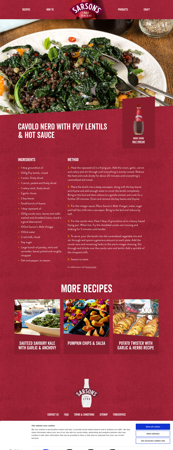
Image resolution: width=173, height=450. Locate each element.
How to (50, 9)
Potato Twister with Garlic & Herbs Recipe (135, 345)
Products (123, 9)
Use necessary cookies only (153, 435)
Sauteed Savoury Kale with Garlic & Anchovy (37, 345)
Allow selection (152, 428)
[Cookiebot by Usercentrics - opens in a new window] (15, 445)
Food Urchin (91, 267)
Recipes (26, 9)
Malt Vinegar (138, 141)
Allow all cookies (153, 421)
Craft (147, 9)
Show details (126, 445)
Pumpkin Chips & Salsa (86, 343)
